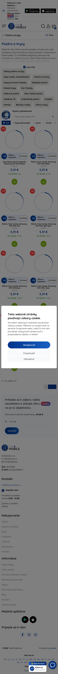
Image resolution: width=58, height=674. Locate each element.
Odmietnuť (29, 359)
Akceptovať (29, 345)
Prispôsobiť (29, 353)
